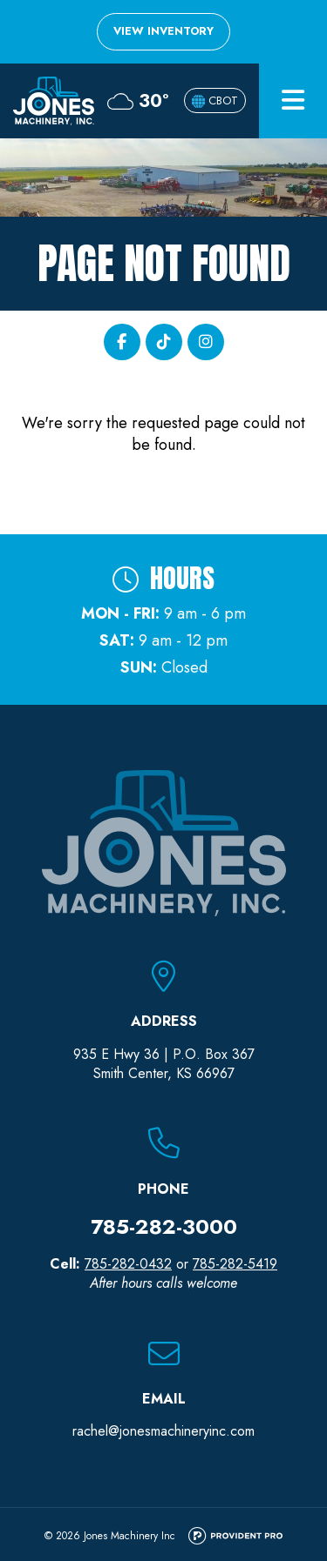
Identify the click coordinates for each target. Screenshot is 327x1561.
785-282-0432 (128, 1264)
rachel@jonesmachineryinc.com (163, 1431)
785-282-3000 (164, 1226)
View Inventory (163, 31)
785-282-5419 (235, 1264)
